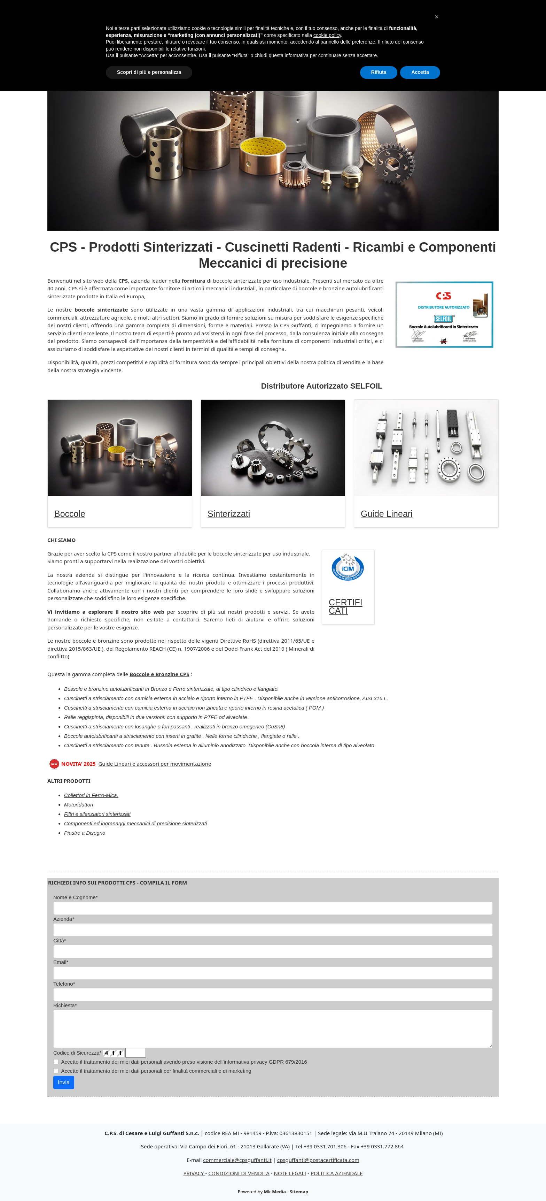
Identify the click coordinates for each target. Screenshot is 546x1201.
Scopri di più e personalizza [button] (149, 1182)
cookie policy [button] (327, 1145)
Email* (60, 962)
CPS (429, 25)
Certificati (397, 25)
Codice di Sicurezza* (77, 1053)
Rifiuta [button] (379, 1182)
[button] (436, 1126)
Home (158, 25)
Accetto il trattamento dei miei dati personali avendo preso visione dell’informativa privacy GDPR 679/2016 (184, 1062)
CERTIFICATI (345, 606)
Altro (365, 25)
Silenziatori (276, 25)
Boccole (189, 25)
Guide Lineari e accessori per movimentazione (154, 763)
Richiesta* (65, 1005)
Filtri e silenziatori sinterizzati (97, 814)
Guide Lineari (326, 25)
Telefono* (64, 984)
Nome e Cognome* (75, 897)
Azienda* (63, 919)
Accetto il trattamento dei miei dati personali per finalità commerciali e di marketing (156, 1071)
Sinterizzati (230, 25)
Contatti (456, 25)
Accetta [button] (420, 1182)
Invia (64, 1082)
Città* (59, 940)
